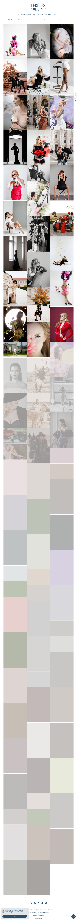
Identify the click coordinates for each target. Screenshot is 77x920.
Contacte (56, 14)
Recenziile (41, 14)
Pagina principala (23, 14)
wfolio (41, 918)
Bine (14, 916)
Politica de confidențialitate (38, 915)
